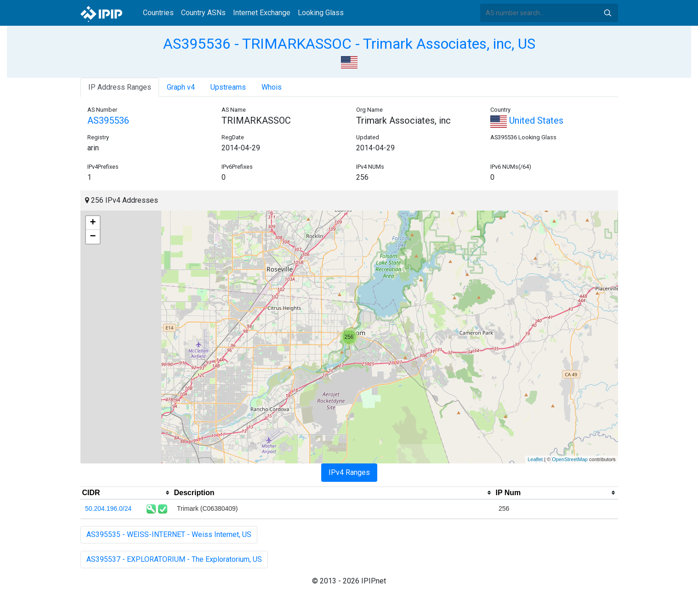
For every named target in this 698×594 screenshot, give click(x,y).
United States (526, 120)
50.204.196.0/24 (108, 508)
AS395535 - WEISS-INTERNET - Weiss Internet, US (168, 534)
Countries (158, 12)
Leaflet (535, 459)
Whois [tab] (271, 87)
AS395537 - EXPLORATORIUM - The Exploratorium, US (174, 559)
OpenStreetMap (570, 459)
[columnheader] (126, 492)
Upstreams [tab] (228, 87)
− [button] (93, 237)
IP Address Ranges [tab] (119, 87)
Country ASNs (203, 12)
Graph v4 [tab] (181, 87)
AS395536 (108, 120)
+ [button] (93, 223)
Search (607, 13)
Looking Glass (321, 12)
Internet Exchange (261, 12)
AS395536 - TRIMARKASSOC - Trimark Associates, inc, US (349, 43)
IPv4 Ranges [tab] (349, 472)
